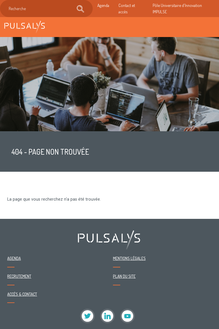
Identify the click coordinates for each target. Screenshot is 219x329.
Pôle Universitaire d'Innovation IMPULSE (177, 8)
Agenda (103, 5)
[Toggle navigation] (208, 27)
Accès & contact (22, 294)
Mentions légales (129, 258)
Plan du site (124, 276)
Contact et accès (126, 8)
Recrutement (19, 276)
